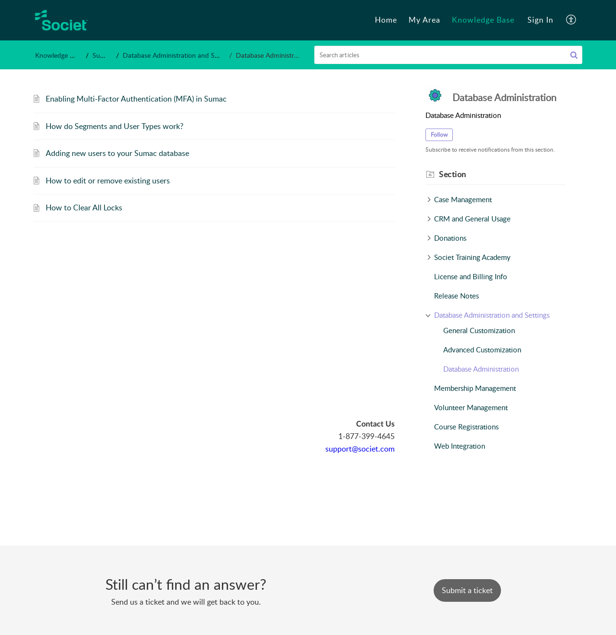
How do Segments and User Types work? (114, 126)
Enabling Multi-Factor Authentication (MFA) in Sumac (136, 98)
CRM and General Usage (472, 218)
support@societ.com (360, 448)
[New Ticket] (467, 590)
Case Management (463, 199)
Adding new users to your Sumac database (117, 153)
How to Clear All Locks (84, 207)
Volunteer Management (471, 407)
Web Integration (459, 446)
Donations (450, 238)
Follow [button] (439, 134)
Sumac (102, 55)
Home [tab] (386, 19)
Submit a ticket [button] (467, 590)
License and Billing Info (470, 276)
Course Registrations (466, 426)
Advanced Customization (482, 349)
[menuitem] (540, 20)
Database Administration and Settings (178, 55)
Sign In (540, 19)
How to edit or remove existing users (108, 180)
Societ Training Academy (472, 257)
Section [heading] (452, 174)
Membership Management (475, 388)
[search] (448, 55)
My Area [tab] (424, 19)
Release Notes (456, 295)
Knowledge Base (59, 55)
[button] (571, 20)
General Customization (479, 330)
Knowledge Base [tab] (483, 19)
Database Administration (481, 369)
